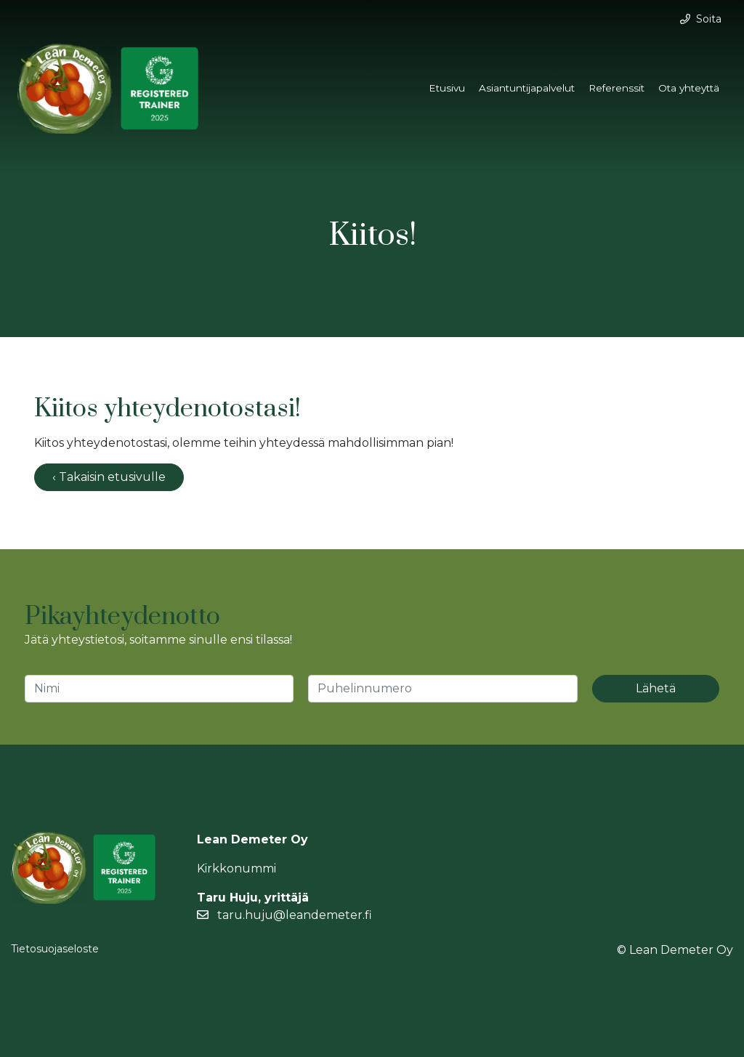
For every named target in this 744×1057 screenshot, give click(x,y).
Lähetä (656, 688)
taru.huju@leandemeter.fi (284, 915)
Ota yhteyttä (688, 88)
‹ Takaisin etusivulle (109, 477)
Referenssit (616, 88)
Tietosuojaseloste (55, 948)
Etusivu (447, 88)
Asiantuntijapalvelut (527, 88)
